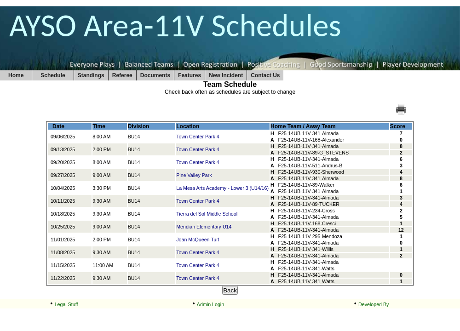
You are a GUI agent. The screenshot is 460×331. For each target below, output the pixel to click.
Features (189, 75)
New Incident (226, 75)
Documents (155, 75)
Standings (91, 75)
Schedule (52, 75)
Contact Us (265, 75)
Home (16, 75)
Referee (122, 75)
